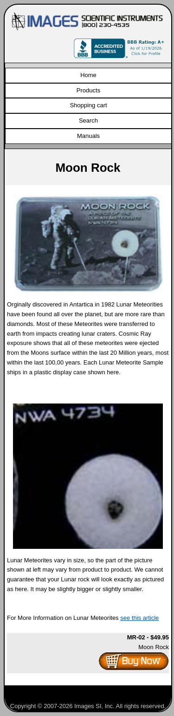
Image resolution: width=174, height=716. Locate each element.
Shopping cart (88, 105)
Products (88, 90)
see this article (139, 617)
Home (88, 75)
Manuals (88, 135)
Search (88, 120)
